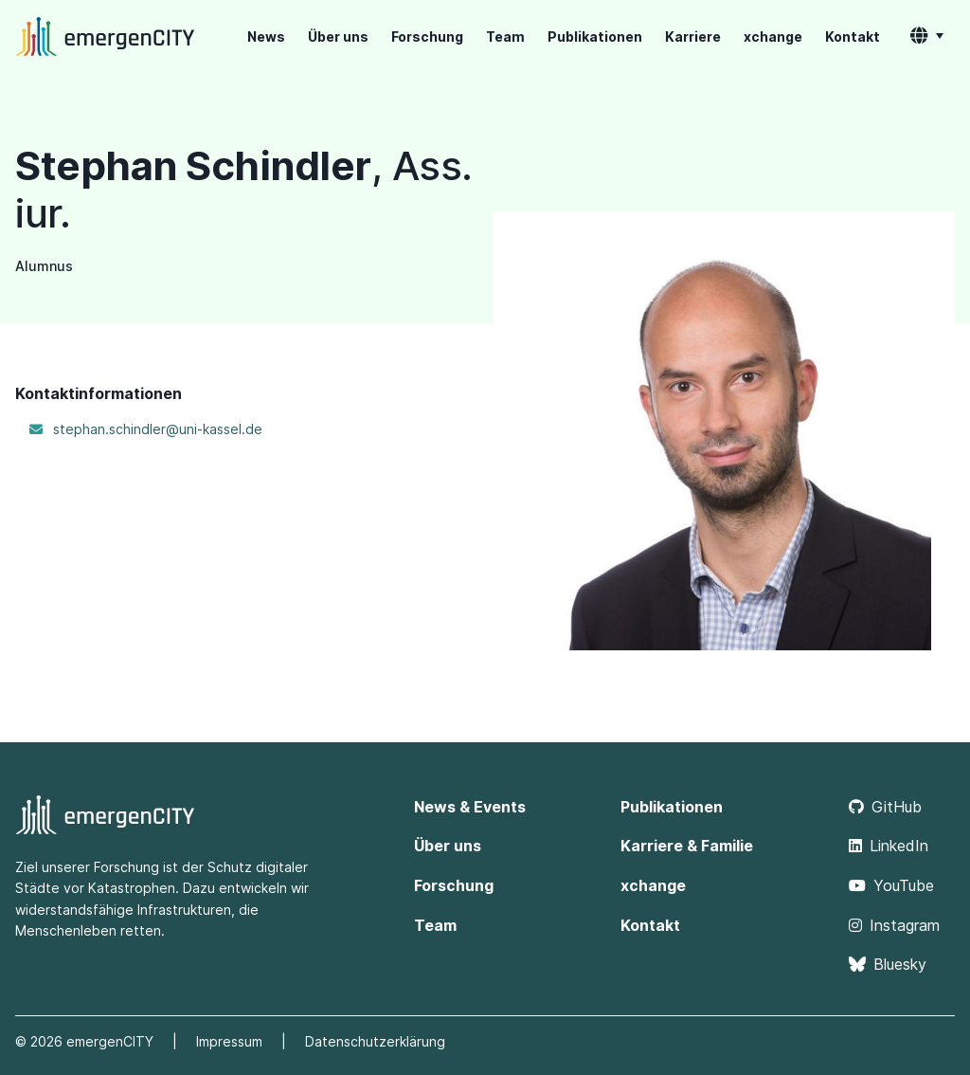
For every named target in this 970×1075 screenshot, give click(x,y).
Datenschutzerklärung (375, 1041)
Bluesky (887, 964)
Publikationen (595, 36)
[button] (927, 37)
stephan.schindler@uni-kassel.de (157, 429)
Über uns (338, 36)
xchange (773, 36)
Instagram (894, 925)
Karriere (693, 36)
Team (505, 36)
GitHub (885, 806)
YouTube (891, 885)
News (266, 36)
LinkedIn (888, 845)
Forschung (427, 36)
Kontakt (852, 36)
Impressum (229, 1041)
